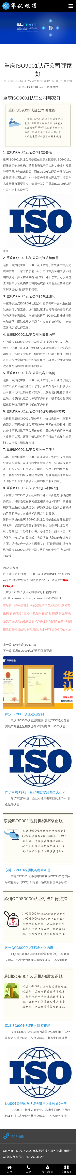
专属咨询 (66, 1169)
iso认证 (46, 580)
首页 (9, 1169)
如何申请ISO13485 (24, 644)
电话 (28, 1169)
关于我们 (47, 1169)
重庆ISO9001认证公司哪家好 (39, 87)
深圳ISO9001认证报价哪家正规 (32, 650)
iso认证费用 (10, 568)
